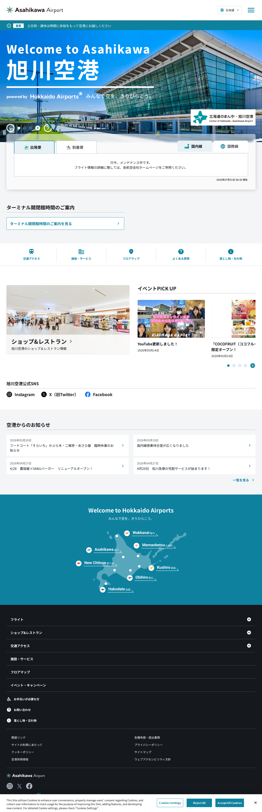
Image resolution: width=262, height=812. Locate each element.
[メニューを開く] (251, 10)
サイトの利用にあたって (26, 745)
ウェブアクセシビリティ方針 (152, 759)
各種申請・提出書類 (147, 737)
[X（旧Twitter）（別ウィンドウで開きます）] (59, 394)
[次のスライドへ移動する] (48, 128)
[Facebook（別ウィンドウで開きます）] (98, 394)
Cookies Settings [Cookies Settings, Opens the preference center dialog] (170, 805)
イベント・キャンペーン (28, 685)
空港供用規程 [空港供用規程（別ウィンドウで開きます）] (19, 759)
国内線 (193, 146)
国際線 (229, 146)
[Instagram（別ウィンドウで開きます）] (20, 394)
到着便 (74, 147)
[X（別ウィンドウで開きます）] (19, 786)
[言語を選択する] (229, 10)
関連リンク (18, 737)
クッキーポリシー (22, 752)
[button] (19, 128)
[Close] (255, 804)
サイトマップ (142, 752)
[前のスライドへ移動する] (10, 128)
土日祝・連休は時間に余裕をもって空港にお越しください (69, 25)
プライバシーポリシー (148, 745)
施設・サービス (22, 658)
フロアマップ (20, 672)
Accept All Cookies (230, 805)
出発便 (32, 147)
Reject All (199, 805)
